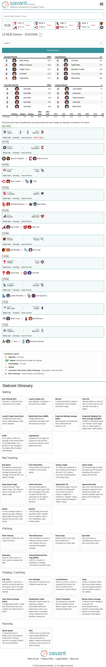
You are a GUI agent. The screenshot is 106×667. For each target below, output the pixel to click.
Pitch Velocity (8, 536)
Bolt (30, 631)
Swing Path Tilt (62, 484)
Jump (84, 579)
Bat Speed (6, 465)
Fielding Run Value (36, 599)
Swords (32, 509)
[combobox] (53, 16)
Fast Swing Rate (35, 465)
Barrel (12, 360)
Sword (11, 367)
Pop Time (6, 579)
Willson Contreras (26, 65)
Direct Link (7, 138)
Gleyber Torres (25, 69)
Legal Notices (62, 659)
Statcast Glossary (17, 385)
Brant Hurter (77, 106)
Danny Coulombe (78, 98)
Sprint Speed (7, 631)
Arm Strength (34, 579)
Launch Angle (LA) (36, 399)
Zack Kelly (27, 89)
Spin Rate (86, 536)
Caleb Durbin (24, 78)
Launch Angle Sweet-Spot (13, 416)
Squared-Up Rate (89, 484)
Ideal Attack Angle (9, 484)
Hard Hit (12, 357)
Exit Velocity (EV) (9, 399)
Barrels (58, 399)
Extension (6, 555)
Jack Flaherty (77, 89)
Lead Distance (61, 579)
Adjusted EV (34, 436)
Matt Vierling (24, 60)
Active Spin (60, 536)
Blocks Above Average (91, 599)
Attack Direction (35, 484)
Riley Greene (75, 78)
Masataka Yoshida (77, 69)
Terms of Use (33, 659)
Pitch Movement (36, 536)
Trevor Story (75, 74)
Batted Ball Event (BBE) (38, 416)
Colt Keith (23, 74)
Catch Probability (63, 599)
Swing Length (61, 465)
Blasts (4, 509)
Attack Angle (87, 465)
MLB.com (74, 659)
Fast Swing (13, 364)
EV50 (4, 436)
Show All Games (53, 50)
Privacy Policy (47, 659)
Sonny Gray (76, 93)
